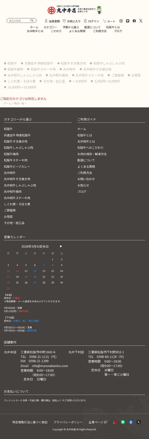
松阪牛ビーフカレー (18, 166)
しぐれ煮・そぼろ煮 (22, 82)
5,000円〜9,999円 (107, 82)
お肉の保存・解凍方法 (92, 154)
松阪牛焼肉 (15, 70)
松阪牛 (12, 64)
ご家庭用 (118, 76)
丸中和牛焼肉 (59, 76)
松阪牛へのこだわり (91, 147)
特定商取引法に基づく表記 (31, 422)
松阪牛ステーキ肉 (43, 70)
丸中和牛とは (35, 32)
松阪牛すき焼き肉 (73, 64)
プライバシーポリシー (69, 422)
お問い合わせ (86, 179)
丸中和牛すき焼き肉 (98, 70)
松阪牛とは (113, 28)
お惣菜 (136, 76)
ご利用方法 (100, 32)
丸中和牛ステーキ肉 (90, 76)
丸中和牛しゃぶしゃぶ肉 (25, 76)
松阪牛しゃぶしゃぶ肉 (109, 64)
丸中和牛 (70, 70)
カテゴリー (50, 28)
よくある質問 (77, 32)
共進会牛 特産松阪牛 (39, 64)
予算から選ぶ (71, 28)
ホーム (34, 28)
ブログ (118, 32)
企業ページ (97, 422)
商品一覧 (19, 103)
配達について (92, 28)
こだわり (56, 32)
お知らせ (83, 185)
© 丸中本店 (70, 429)
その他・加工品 (54, 82)
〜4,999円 (80, 82)
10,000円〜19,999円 (22, 87)
